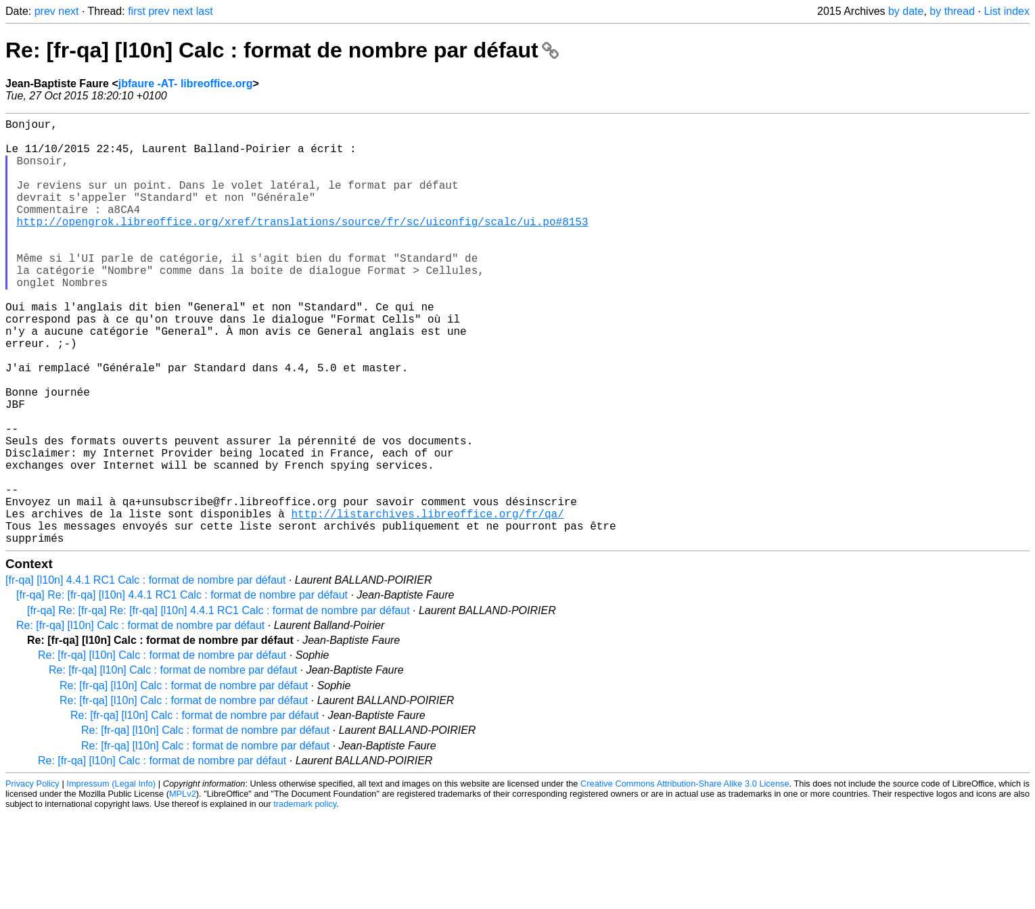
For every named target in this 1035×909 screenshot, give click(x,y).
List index (1007, 11)
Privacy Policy (32, 878)
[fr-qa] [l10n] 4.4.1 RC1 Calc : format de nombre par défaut (145, 674)
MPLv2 (182, 888)
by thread (952, 11)
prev (44, 11)
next (68, 11)
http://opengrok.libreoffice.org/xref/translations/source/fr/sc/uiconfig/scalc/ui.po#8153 (303, 245)
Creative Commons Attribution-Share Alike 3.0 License (684, 878)
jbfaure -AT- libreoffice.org (185, 83)
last (204, 11)
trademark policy (304, 898)
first (136, 11)
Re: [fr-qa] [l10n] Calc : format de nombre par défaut (282, 50)
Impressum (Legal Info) (111, 878)
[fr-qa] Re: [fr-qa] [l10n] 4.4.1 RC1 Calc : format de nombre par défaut (182, 689)
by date (905, 11)
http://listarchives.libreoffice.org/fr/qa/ (427, 602)
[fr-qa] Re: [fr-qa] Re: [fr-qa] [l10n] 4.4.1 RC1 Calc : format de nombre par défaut (218, 705)
